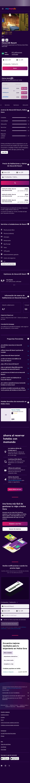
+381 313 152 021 (6, 50)
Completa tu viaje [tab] (8, 664)
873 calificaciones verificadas (17, 53)
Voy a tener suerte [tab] (8, 660)
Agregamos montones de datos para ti (15, 696)
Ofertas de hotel (4, 705)
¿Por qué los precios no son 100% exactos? (15, 698)
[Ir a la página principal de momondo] (10, 8)
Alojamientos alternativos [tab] (10, 656)
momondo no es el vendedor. (15, 693)
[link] (15, 489)
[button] (2, 9)
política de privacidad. (16, 628)
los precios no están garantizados (14, 688)
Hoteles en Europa (14, 705)
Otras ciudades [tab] (8, 652)
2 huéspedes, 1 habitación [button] (10, 64)
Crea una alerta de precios (15, 480)
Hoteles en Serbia (24, 705)
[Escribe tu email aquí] (16, 615)
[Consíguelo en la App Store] (14, 758)
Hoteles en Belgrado (8, 672)
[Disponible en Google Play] (5, 758)
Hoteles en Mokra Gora (10, 706)
